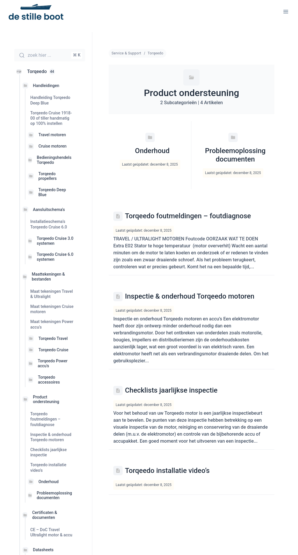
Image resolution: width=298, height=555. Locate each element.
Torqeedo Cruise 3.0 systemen (55, 241)
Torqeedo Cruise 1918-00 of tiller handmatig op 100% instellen (51, 118)
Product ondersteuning (46, 399)
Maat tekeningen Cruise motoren (51, 309)
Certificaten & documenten (44, 515)
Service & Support (126, 53)
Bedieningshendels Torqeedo (54, 160)
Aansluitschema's (49, 209)
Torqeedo (155, 53)
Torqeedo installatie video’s (48, 467)
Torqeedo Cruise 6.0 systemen (55, 257)
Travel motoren (52, 134)
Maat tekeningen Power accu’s (51, 324)
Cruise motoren (52, 146)
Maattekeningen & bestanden (48, 276)
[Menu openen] (285, 11)
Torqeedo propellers (47, 176)
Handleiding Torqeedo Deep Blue (50, 100)
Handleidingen (46, 85)
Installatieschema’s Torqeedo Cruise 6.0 (48, 224)
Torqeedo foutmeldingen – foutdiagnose (45, 419)
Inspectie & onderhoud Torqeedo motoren (50, 437)
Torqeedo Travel (53, 338)
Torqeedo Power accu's (52, 363)
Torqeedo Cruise (53, 349)
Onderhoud (48, 481)
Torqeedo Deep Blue (52, 192)
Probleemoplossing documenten (54, 495)
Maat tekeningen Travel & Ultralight (51, 294)
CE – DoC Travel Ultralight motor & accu (51, 532)
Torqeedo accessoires (49, 379)
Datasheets (43, 549)
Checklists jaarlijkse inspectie (48, 452)
